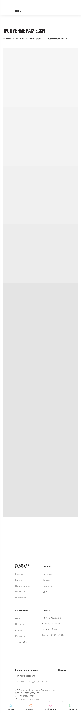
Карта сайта (21, 642)
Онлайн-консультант (26, 669)
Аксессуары (35, 38)
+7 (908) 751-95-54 (51, 623)
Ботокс (18, 579)
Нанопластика (22, 585)
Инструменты (22, 597)
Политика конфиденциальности (31, 681)
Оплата (46, 579)
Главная (7, 38)
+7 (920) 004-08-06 (52, 618)
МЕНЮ (18, 11)
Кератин (19, 573)
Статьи (18, 630)
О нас (18, 618)
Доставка (47, 573)
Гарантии (48, 585)
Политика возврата (25, 675)
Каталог (20, 38)
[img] (36, 547)
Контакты (20, 636)
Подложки (20, 591)
